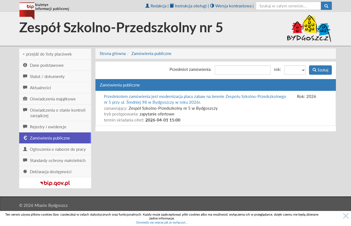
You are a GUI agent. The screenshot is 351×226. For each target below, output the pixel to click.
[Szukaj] (326, 6)
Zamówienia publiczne (151, 53)
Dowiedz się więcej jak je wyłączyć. (161, 222)
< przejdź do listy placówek (47, 53)
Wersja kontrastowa (230, 5)
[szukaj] (288, 6)
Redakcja (155, 5)
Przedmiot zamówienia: (190, 69)
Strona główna (113, 53)
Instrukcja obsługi (188, 5)
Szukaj (320, 70)
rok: (277, 69)
